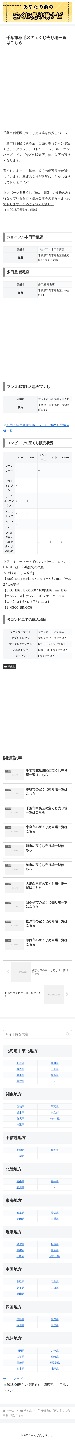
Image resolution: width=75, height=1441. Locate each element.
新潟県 (20, 1149)
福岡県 (20, 1350)
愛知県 (55, 1212)
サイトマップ (12, 1379)
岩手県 (20, 1075)
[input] (37, 1034)
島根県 (20, 1287)
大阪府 (20, 1256)
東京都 (55, 1112)
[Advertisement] (37, 88)
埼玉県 (20, 1124)
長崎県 (20, 1362)
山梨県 (20, 1155)
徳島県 (20, 1319)
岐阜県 (20, 1212)
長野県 (55, 1149)
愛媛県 (55, 1319)
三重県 (55, 1218)
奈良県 (55, 1250)
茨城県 (20, 1106)
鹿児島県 (54, 1362)
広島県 (55, 1281)
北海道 (20, 1063)
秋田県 (55, 1063)
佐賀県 (20, 1356)
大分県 (55, 1350)
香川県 (20, 1325)
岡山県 (20, 1293)
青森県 (20, 1069)
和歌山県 (54, 1256)
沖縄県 (55, 1368)
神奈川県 (54, 1118)
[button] (67, 1034)
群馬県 (20, 1118)
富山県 (20, 1181)
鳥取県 (20, 1281)
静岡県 (20, 1218)
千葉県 (9, 666)
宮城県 (20, 1081)
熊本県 (20, 1368)
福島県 (55, 1075)
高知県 (55, 1325)
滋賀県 (20, 1244)
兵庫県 (55, 1244)
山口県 (55, 1287)
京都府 (20, 1250)
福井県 (55, 1181)
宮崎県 (55, 1356)
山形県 (55, 1069)
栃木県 (20, 1112)
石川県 (20, 1187)
